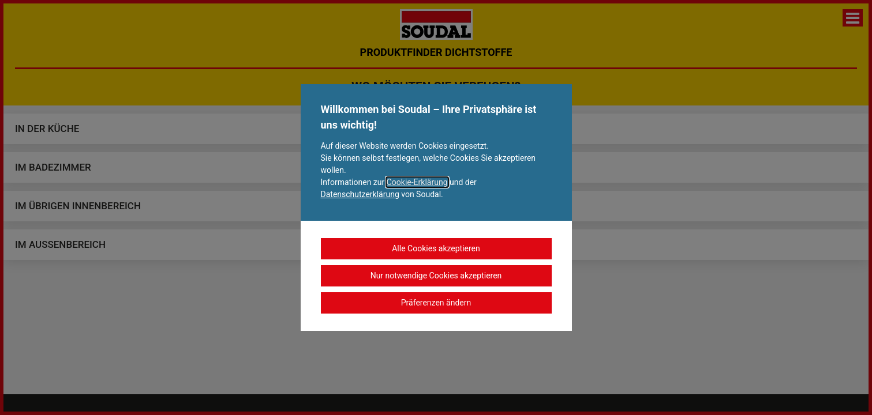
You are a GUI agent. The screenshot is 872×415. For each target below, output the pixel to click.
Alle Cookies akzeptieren (436, 248)
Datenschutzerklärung (360, 194)
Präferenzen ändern (436, 302)
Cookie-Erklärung (417, 182)
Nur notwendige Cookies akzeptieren (436, 275)
